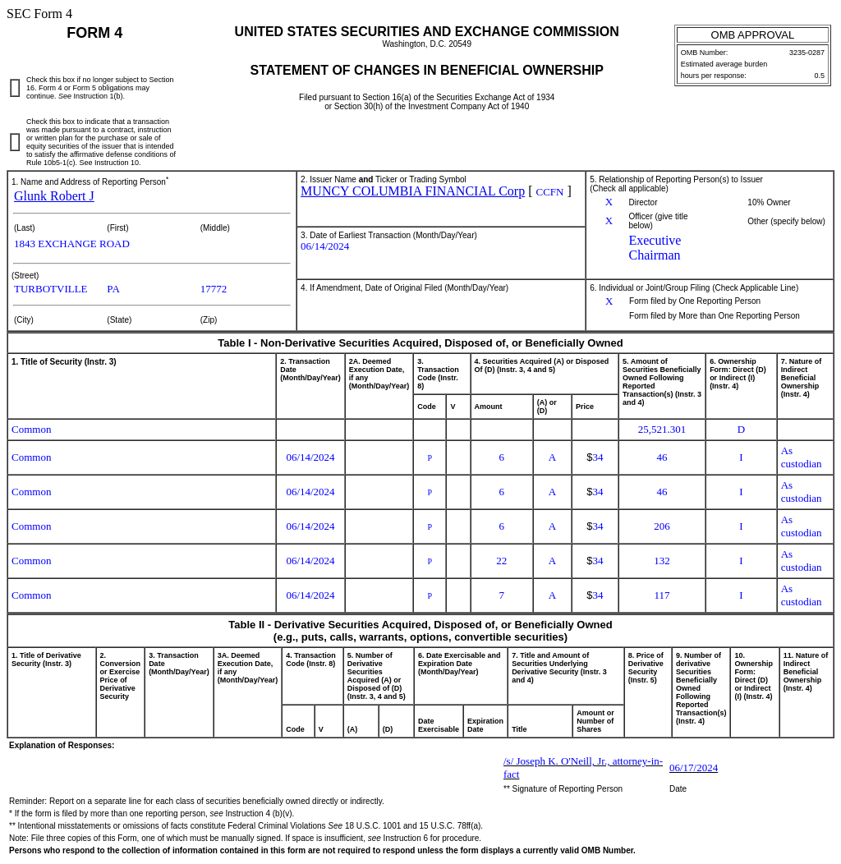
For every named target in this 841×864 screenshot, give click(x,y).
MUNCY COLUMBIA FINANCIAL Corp (413, 191)
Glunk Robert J (54, 196)
